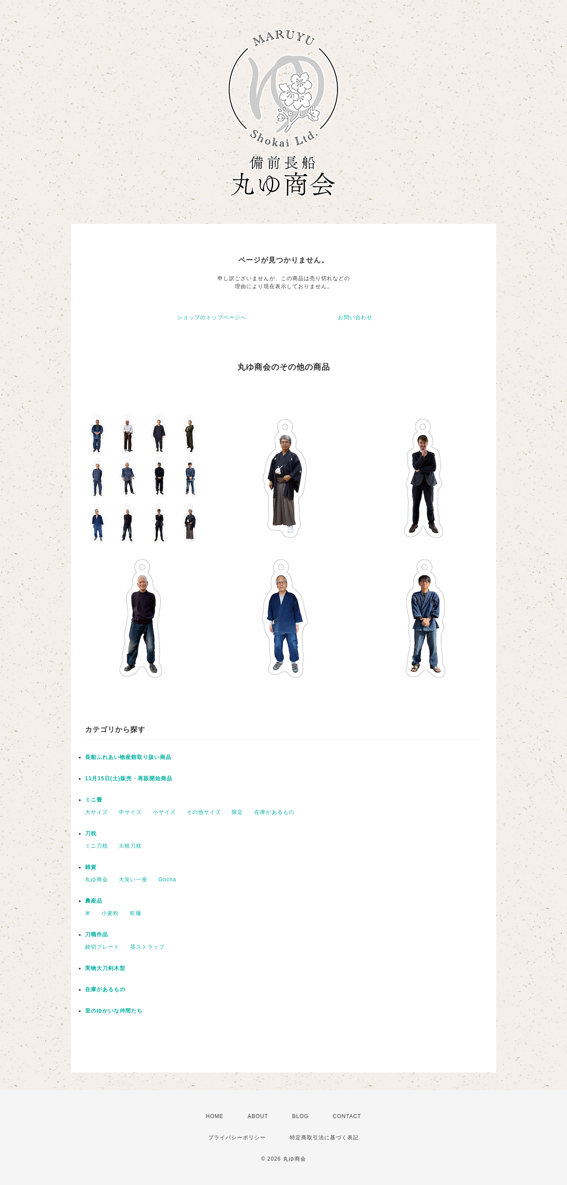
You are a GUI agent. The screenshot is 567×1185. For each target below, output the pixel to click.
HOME (215, 1116)
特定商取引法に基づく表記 (324, 1137)
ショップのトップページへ (211, 317)
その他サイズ (203, 812)
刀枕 (91, 833)
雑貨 (91, 867)
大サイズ (96, 812)
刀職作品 (96, 934)
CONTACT (347, 1116)
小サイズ (164, 812)
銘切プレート (102, 947)
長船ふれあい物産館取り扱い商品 (128, 757)
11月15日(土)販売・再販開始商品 (128, 778)
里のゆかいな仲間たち (114, 1011)
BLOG (300, 1116)
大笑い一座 (133, 879)
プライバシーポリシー (237, 1137)
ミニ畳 (93, 800)
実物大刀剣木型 (105, 968)
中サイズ (130, 812)
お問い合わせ (355, 317)
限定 (237, 812)
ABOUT (258, 1116)
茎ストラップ (147, 947)
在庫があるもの (274, 812)
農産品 (93, 901)
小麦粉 (110, 913)
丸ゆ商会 (96, 879)
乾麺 (135, 913)
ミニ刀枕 (96, 846)
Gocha (167, 879)
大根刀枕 (130, 846)
